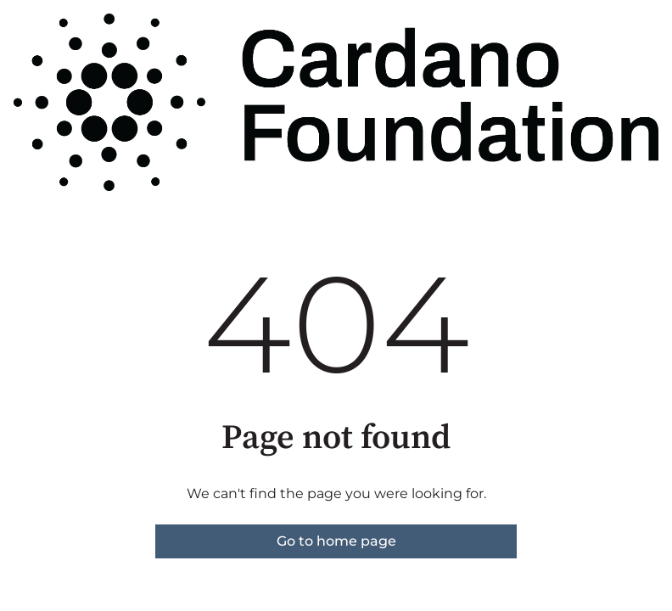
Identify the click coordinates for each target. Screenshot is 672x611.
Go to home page (336, 541)
